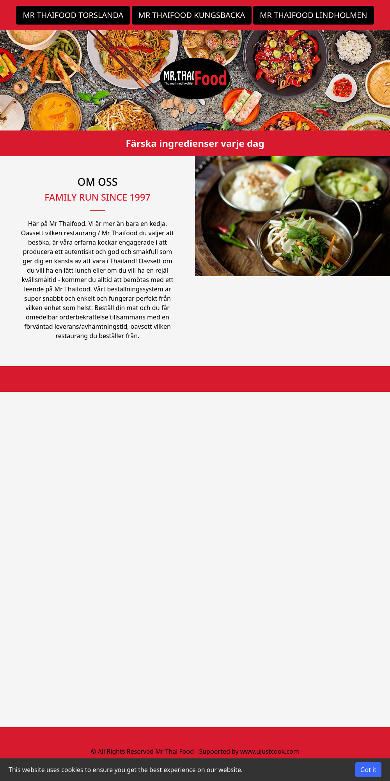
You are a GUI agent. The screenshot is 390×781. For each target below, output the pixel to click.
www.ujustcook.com (269, 751)
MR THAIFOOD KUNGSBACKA (191, 15)
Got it (368, 769)
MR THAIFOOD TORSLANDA (73, 15)
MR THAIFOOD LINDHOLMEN (313, 15)
